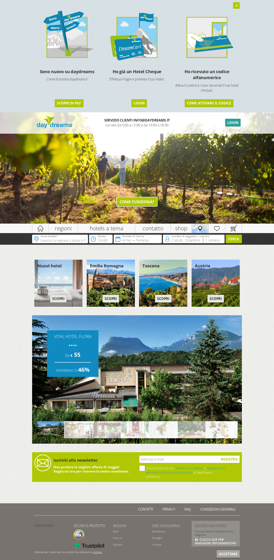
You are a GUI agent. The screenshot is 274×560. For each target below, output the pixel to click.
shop (181, 228)
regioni (63, 228)
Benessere (158, 531)
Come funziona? (137, 201)
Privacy (168, 509)
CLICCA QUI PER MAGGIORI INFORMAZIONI (215, 541)
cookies (97, 552)
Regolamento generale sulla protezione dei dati (185, 470)
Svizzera (118, 545)
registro (229, 459)
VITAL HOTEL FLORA (72, 336)
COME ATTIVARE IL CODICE (209, 103)
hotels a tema (106, 228)
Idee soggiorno (166, 525)
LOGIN (139, 103)
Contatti (145, 509)
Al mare (156, 545)
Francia (117, 538)
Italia (116, 531)
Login (232, 122)
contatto (153, 228)
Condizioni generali (217, 509)
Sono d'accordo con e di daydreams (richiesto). (185, 472)
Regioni (119, 525)
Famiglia (157, 538)
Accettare (228, 554)
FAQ (188, 509)
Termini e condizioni (189, 468)
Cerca (233, 239)
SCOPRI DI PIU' (69, 103)
